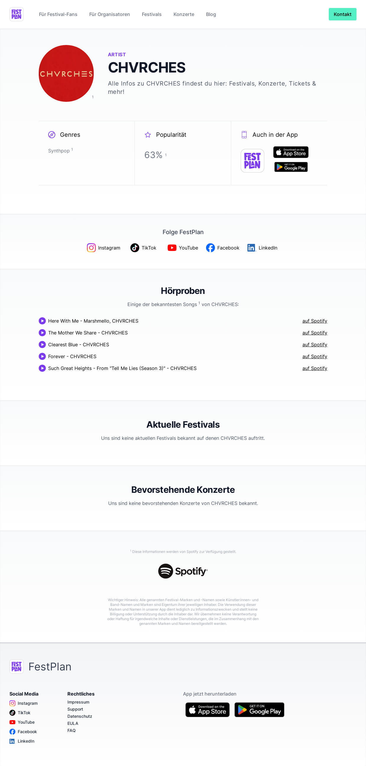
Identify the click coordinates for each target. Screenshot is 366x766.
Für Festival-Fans (58, 14)
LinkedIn (21, 741)
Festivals (152, 14)
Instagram (23, 703)
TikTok (19, 712)
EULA (72, 723)
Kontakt (343, 14)
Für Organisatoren (109, 14)
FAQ (71, 730)
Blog (211, 14)
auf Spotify (314, 321)
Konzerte (184, 14)
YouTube (22, 722)
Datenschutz (79, 716)
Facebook (23, 731)
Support (75, 709)
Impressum (78, 701)
